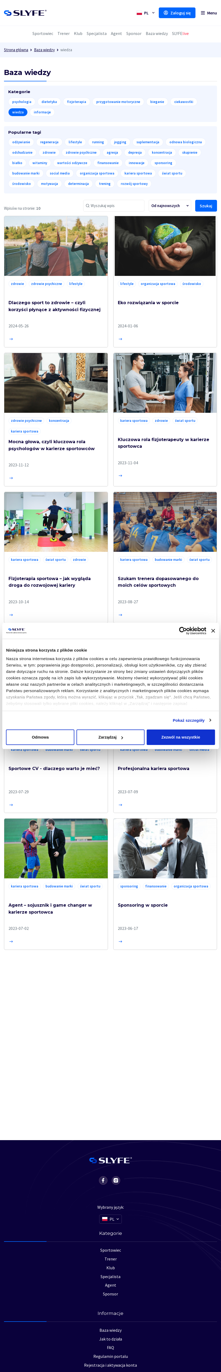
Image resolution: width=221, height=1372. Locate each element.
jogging (120, 142)
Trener (63, 33)
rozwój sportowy (134, 183)
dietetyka (49, 102)
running (98, 142)
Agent (116, 33)
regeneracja (49, 142)
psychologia (21, 102)
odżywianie (21, 142)
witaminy (39, 163)
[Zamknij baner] (213, 631)
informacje (42, 112)
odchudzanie (22, 152)
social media (60, 173)
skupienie (189, 152)
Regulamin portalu (110, 1356)
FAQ (110, 1347)
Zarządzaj (110, 737)
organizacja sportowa (97, 173)
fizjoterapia (76, 102)
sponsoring (163, 163)
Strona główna (16, 49)
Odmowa (40, 737)
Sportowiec (42, 33)
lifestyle (75, 142)
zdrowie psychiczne (81, 152)
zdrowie (49, 152)
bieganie (157, 102)
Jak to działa (110, 1339)
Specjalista (97, 33)
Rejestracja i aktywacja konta (110, 1365)
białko (17, 163)
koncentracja (162, 152)
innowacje (136, 163)
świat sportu (172, 173)
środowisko (21, 183)
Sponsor (133, 33)
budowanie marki (26, 173)
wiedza (18, 112)
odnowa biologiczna (185, 142)
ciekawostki (183, 102)
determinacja (78, 183)
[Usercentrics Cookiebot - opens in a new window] (183, 631)
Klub (78, 33)
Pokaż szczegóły (189, 720)
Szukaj (206, 205)
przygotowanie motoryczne (118, 102)
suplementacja (147, 142)
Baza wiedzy (157, 33)
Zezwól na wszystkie (180, 737)
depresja (135, 152)
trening (105, 183)
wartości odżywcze (72, 163)
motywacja (49, 183)
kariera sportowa (138, 173)
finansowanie (108, 163)
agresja (112, 152)
